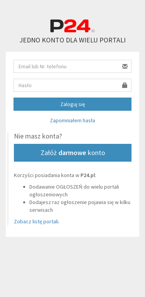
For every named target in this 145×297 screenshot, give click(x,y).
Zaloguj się (72, 104)
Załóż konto (73, 152)
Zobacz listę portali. (37, 221)
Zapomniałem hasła (72, 120)
